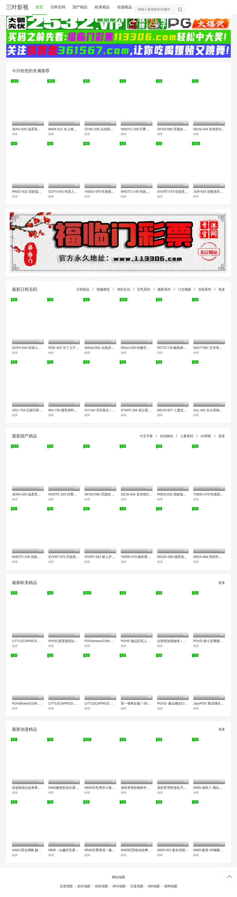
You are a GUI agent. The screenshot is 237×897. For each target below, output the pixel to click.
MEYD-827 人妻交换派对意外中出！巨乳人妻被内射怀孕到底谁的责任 (173, 410)
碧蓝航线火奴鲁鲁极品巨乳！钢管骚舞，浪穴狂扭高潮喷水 (28, 787)
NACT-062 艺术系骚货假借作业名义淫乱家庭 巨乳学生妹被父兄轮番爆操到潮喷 (209, 348)
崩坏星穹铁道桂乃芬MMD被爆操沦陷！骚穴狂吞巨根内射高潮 (173, 787)
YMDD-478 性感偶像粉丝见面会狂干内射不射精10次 (100, 191)
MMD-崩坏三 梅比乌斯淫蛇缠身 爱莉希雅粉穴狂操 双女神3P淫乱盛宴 (209, 787)
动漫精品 (124, 7)
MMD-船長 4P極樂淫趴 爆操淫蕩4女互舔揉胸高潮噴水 (209, 850)
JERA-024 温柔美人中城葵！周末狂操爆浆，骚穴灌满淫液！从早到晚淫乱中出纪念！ (28, 129)
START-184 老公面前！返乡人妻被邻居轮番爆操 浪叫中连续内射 (137, 410)
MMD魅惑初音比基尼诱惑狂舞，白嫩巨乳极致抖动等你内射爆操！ (64, 787)
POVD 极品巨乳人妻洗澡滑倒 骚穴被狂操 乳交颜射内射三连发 (137, 641)
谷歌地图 (101, 886)
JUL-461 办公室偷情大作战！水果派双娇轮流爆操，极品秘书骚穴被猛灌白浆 (209, 410)
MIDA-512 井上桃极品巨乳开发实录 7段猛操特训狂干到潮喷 (64, 129)
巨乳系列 (143, 289)
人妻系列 (186, 436)
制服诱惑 (103, 289)
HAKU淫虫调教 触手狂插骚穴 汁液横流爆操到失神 (28, 850)
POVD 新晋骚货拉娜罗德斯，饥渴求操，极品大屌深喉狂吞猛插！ (64, 641)
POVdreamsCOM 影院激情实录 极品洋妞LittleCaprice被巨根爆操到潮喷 (28, 703)
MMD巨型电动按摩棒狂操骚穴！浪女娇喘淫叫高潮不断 (137, 850)
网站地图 (118, 877)
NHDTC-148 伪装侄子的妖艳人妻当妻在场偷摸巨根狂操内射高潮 (137, 191)
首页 (39, 7)
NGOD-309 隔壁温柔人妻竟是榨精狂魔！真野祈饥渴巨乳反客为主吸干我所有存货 (173, 557)
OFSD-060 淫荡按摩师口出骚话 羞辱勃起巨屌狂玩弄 (173, 129)
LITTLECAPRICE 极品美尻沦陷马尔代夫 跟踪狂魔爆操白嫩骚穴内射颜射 (28, 641)
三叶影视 (17, 7)
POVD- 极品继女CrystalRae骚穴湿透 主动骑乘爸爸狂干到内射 (173, 703)
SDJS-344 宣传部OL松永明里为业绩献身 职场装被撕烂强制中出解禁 (209, 129)
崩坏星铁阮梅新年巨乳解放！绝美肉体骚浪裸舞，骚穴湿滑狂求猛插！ (137, 787)
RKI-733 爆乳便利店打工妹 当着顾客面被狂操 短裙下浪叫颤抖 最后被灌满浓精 (64, 410)
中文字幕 (146, 436)
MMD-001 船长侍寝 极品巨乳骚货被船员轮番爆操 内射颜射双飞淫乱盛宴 (173, 850)
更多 (221, 289)
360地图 (154, 886)
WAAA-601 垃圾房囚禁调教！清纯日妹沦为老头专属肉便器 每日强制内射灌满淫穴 (100, 348)
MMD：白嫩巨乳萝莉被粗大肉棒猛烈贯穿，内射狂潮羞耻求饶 (64, 850)
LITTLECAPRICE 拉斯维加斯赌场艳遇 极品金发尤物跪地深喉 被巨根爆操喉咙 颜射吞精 (64, 703)
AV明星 (206, 436)
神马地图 (118, 886)
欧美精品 (102, 7)
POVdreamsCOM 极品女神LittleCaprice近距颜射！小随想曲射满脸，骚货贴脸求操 (100, 641)
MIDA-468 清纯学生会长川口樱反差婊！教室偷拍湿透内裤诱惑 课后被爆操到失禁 (209, 557)
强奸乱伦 (123, 289)
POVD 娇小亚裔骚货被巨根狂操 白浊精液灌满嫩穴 (209, 641)
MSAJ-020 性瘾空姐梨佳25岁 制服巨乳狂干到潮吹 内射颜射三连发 (137, 348)
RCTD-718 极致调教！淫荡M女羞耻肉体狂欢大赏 (173, 348)
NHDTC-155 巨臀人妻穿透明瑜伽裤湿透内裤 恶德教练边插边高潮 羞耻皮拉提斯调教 (137, 129)
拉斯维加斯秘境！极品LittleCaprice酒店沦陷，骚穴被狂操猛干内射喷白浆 (173, 641)
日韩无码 (57, 7)
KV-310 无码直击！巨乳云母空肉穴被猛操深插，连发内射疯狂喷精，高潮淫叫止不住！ (100, 410)
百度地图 (66, 886)
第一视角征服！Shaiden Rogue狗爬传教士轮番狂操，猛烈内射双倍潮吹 (137, 703)
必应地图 (83, 886)
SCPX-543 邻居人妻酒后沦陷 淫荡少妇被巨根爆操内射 (64, 191)
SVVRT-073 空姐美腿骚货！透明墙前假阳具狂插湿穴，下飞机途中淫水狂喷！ (173, 191)
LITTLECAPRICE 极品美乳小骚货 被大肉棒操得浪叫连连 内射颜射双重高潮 (100, 703)
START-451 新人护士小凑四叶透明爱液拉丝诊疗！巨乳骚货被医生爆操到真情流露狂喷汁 (100, 557)
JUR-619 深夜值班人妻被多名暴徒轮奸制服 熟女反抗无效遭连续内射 (209, 191)
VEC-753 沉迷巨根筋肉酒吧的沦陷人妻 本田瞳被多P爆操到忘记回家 (28, 410)
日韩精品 (82, 289)
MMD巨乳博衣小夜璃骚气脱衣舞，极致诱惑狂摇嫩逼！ (100, 787)
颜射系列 (164, 289)
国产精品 (80, 7)
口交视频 (184, 289)
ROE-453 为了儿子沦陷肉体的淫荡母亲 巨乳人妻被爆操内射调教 (64, 348)
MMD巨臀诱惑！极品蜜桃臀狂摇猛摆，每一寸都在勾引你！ (100, 850)
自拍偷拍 (166, 436)
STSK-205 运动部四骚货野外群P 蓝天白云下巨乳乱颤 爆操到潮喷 (100, 129)
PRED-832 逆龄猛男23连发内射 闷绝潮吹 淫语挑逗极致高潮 (28, 191)
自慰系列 (204, 289)
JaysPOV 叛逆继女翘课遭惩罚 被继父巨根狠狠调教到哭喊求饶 (209, 703)
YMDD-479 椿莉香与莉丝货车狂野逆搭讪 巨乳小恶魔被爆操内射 (137, 557)
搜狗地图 (170, 886)
